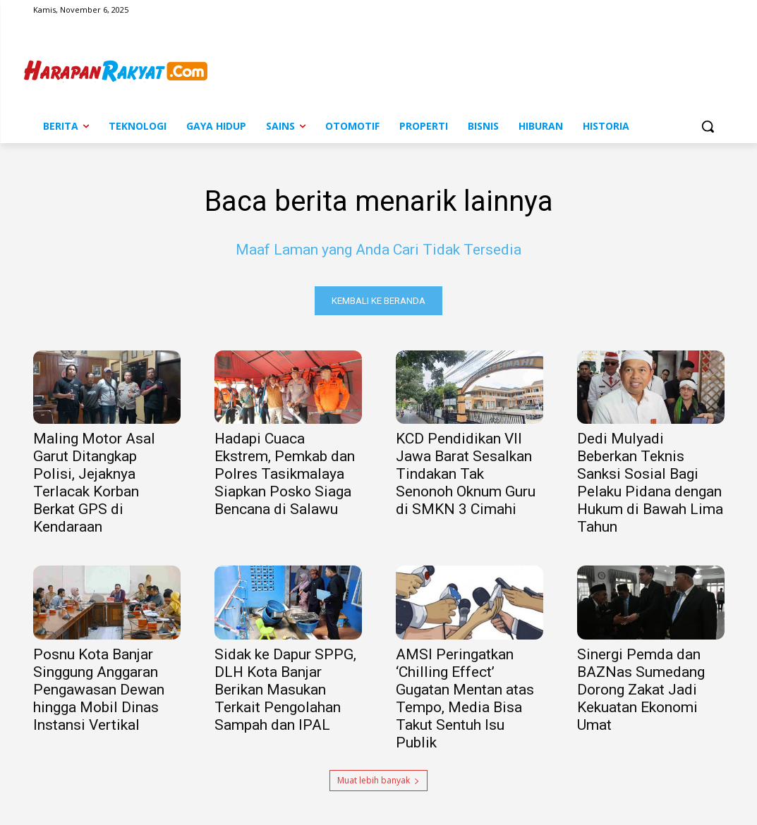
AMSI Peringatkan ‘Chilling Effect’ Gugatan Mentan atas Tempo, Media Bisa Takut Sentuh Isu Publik (465, 698)
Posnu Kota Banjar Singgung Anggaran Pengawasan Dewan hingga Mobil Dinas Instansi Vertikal (98, 689)
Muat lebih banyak (378, 780)
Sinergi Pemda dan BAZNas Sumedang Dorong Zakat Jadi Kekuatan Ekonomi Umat (641, 689)
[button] (708, 126)
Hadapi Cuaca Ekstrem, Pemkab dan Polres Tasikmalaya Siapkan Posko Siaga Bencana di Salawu (284, 474)
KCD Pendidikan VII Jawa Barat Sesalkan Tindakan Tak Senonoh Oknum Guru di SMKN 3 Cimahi (465, 474)
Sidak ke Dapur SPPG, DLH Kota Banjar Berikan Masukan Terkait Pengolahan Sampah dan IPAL (285, 689)
